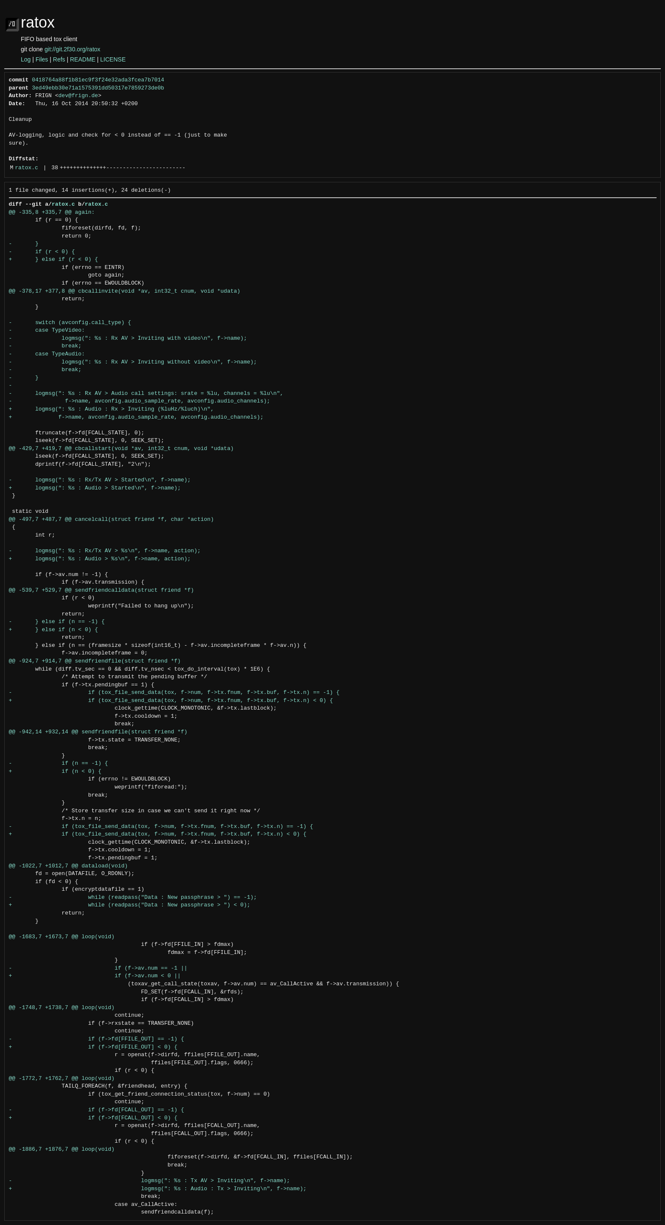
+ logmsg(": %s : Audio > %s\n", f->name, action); (100, 559)
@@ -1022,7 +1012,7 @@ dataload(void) (68, 866)
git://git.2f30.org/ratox (73, 49)
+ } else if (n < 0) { (53, 630)
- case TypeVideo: (47, 330)
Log (26, 59)
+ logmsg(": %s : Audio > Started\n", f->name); (95, 488)
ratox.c (26, 168)
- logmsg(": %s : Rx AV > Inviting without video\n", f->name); (133, 362)
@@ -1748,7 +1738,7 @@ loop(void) (62, 1008)
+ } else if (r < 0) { (53, 259)
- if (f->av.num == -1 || (98, 968)
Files (42, 59)
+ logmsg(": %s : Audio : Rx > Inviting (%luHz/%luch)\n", (111, 409)
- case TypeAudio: (47, 354)
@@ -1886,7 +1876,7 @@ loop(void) (62, 1149)
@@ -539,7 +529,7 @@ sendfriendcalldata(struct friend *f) (101, 590)
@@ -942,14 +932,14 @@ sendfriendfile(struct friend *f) (98, 732)
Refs (59, 59)
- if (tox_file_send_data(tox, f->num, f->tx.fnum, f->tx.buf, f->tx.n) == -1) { (174, 692)
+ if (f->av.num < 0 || (95, 976)
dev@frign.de (78, 96)
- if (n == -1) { (58, 763)
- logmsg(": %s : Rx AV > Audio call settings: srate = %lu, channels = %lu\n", (146, 393)
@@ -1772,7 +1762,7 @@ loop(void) (62, 1078)
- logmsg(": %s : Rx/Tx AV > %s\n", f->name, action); (105, 551)
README (82, 59)
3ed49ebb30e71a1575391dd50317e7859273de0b (98, 88)
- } (24, 244)
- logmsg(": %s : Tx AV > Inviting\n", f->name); (149, 1181)
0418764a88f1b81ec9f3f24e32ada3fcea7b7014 (98, 80)
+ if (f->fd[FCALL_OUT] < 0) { (93, 1118)
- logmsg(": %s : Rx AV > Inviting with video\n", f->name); (128, 338)
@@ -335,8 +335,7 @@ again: (52, 212)
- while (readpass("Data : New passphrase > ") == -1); (133, 897)
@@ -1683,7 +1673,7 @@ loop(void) (62, 937)
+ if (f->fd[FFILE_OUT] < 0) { (93, 1047)
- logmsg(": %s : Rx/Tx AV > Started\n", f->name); (100, 480)
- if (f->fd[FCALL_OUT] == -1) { (96, 1110)
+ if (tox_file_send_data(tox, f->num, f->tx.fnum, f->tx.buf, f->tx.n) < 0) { (171, 701)
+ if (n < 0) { (55, 771)
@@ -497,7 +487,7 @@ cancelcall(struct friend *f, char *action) (111, 519)
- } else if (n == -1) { (57, 622)
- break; (45, 346)
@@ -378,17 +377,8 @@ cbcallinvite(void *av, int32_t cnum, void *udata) (124, 291)
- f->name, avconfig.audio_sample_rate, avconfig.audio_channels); (139, 401)
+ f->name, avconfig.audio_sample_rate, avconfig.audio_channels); (136, 417)
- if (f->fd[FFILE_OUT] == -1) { (96, 1039)
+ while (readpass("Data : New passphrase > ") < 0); (129, 905)
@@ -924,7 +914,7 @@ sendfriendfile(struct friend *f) (95, 661)
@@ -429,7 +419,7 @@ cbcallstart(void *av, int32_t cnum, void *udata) (121, 449)
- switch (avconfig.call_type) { (70, 323)
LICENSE (113, 59)
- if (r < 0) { (42, 252)
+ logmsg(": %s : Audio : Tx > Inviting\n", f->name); (158, 1189)
